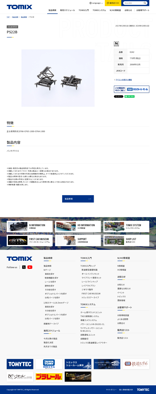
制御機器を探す (51, 277)
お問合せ (121, 323)
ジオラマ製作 (87, 289)
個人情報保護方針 (126, 389)
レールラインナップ (90, 281)
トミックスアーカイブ (90, 297)
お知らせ (128, 11)
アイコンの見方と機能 (124, 80)
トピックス (121, 296)
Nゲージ (47, 269)
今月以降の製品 (50, 338)
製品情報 (24, 17)
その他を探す (50, 289)
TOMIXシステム (99, 11)
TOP (8, 17)
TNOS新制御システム (89, 316)
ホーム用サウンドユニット (91, 312)
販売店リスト (122, 337)
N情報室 (121, 265)
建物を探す (49, 285)
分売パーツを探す (52, 297)
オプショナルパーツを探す (56, 293)
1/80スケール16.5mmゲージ (56, 302)
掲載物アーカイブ (51, 323)
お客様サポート (143, 11)
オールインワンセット (90, 273)
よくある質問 (122, 319)
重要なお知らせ (124, 288)
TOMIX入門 (83, 11)
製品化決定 (49, 342)
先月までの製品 (50, 346)
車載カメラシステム (88, 320)
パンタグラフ (12, 27)
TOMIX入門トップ (88, 265)
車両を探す (49, 273)
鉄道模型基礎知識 (90, 269)
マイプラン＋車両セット (91, 277)
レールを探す (50, 281)
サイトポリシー (111, 389)
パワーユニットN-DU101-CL (92, 324)
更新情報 (121, 300)
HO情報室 (121, 269)
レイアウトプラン (89, 285)
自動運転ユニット (87, 334)
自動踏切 (84, 338)
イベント (120, 292)
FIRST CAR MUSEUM (91, 293)
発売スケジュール (68, 11)
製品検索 (52, 11)
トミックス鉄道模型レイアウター (93, 342)
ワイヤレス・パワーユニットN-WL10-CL (91, 329)
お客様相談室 (123, 315)
